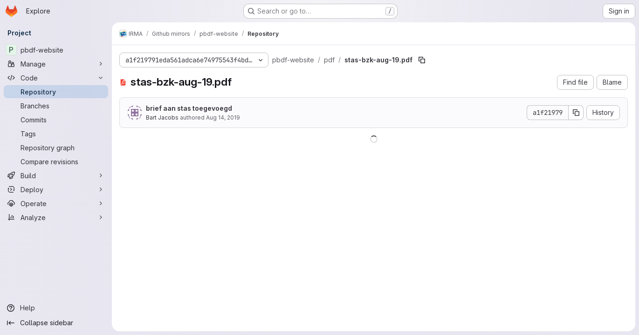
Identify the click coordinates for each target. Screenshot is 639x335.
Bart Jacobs (162, 117)
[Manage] (56, 63)
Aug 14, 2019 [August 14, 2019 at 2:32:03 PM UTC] (223, 117)
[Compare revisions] (56, 161)
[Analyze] (56, 217)
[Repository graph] (56, 147)
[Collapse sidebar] (56, 322)
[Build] (56, 175)
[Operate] (56, 203)
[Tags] (56, 133)
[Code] (56, 77)
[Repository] (56, 91)
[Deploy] (56, 189)
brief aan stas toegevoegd (189, 108)
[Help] (56, 308)
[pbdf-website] (56, 49)
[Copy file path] (421, 60)
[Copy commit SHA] (576, 112)
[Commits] (56, 119)
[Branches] (56, 105)
